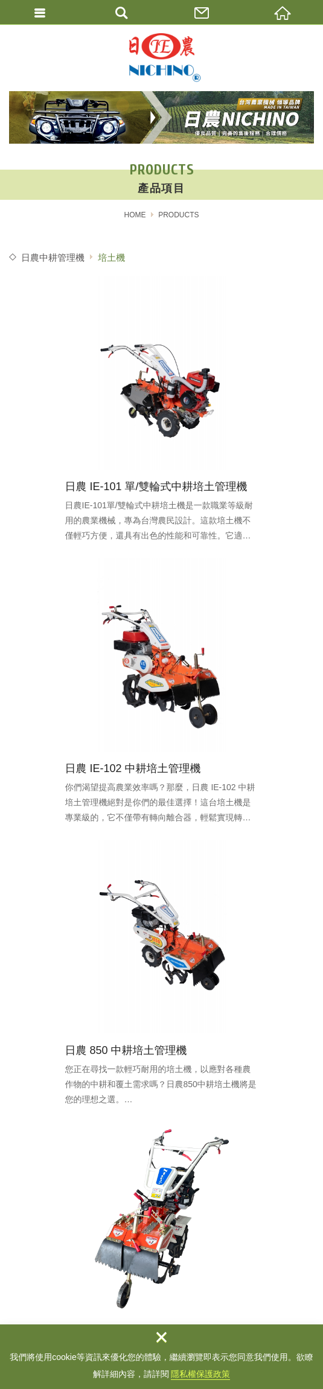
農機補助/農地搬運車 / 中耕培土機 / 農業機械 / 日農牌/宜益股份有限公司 (161, 57)
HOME (135, 215)
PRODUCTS (178, 215)
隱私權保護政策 (200, 1374)
